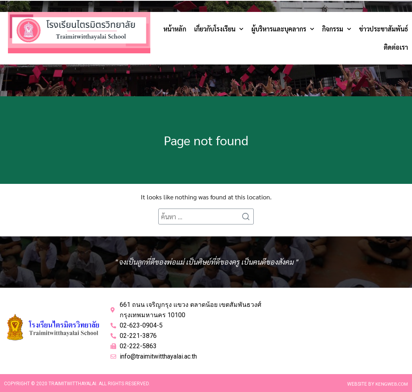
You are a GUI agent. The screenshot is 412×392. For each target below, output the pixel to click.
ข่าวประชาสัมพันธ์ (383, 29)
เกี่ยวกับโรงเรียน (218, 29)
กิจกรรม (336, 29)
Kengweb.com (391, 383)
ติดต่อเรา (396, 47)
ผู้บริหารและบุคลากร (282, 29)
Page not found (206, 140)
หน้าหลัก (174, 29)
